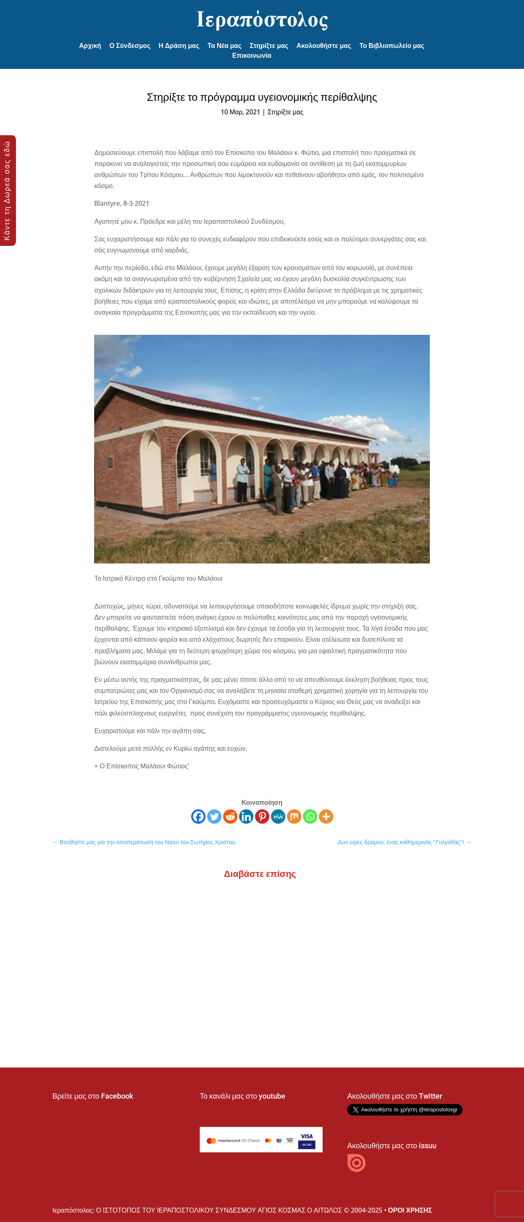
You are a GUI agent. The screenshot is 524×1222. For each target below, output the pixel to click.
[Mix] (294, 816)
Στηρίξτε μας (269, 46)
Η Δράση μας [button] (179, 46)
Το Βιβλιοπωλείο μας (392, 46)
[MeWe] (278, 816)
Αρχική (90, 46)
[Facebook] (198, 816)
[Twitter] (214, 816)
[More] (326, 816)
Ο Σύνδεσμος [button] (129, 46)
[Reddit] (230, 816)
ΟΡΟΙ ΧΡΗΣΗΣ (410, 1210)
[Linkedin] (246, 816)
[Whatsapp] (310, 816)
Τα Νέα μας (225, 46)
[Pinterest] (262, 816)
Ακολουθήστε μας (323, 46)
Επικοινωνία (251, 55)
